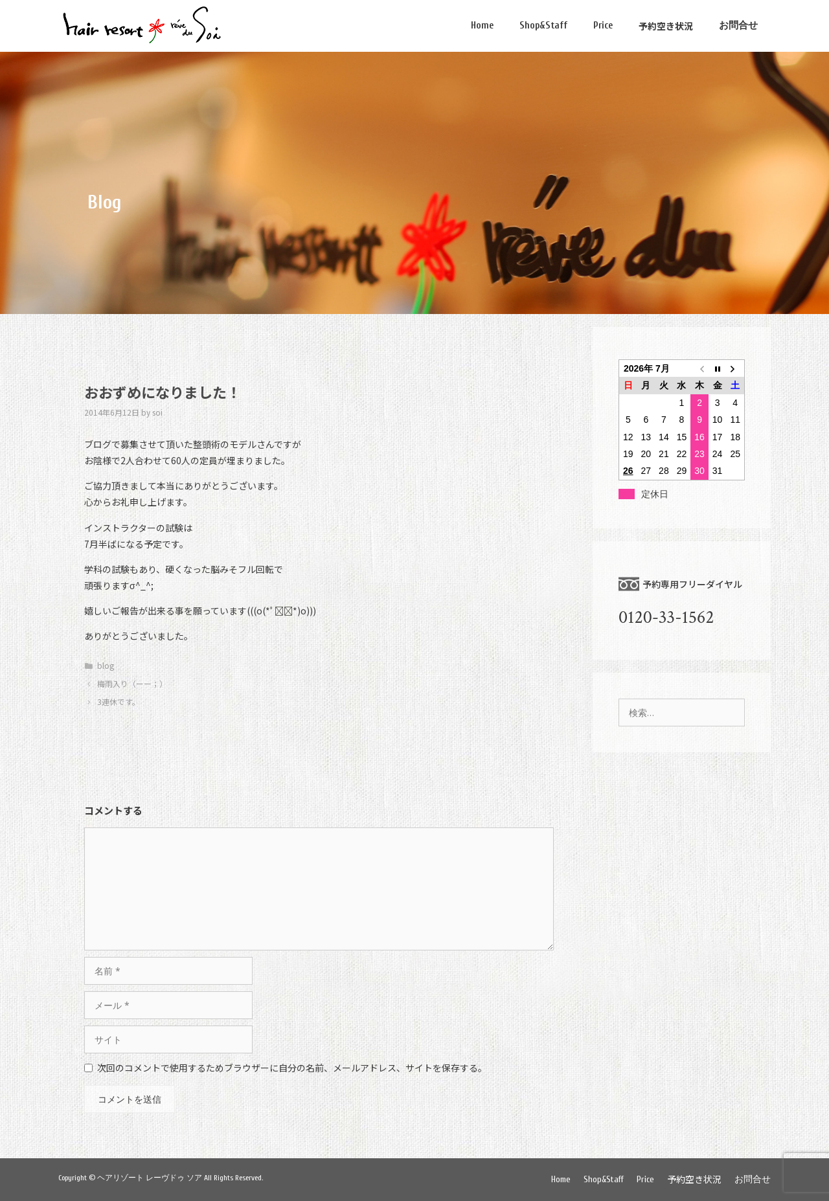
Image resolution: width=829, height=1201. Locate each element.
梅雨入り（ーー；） (132, 683)
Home (482, 25)
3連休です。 (118, 701)
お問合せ (738, 25)
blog (105, 665)
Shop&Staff (543, 25)
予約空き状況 (666, 25)
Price (603, 25)
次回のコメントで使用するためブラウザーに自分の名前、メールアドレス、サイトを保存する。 (292, 1067)
